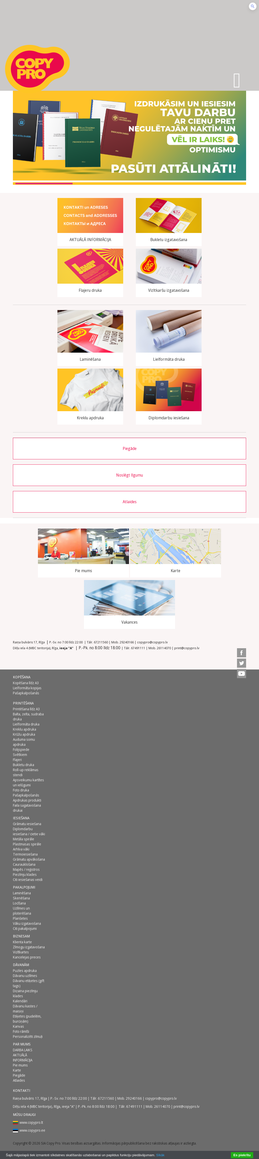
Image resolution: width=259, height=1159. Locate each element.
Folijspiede (21, 749)
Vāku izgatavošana (27, 923)
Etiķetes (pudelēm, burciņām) (27, 1019)
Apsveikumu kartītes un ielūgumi (28, 782)
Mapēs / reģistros (26, 869)
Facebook (241, 652)
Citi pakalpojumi (25, 928)
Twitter (241, 663)
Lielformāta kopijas (27, 687)
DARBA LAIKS (22, 1049)
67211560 (101, 642)
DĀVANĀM (21, 964)
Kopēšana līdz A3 (26, 682)
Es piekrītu (242, 1155)
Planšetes (20, 918)
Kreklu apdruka (24, 729)
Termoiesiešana (25, 854)
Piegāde (130, 448)
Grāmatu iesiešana (27, 823)
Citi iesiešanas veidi (27, 879)
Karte (17, 1070)
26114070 (164, 648)
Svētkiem (20, 754)
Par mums (22, 1044)
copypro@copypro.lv (152, 642)
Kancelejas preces (27, 957)
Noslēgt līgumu (129, 475)
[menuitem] (241, 642)
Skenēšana (21, 898)
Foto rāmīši (21, 1031)
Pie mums (20, 1065)
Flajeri (17, 759)
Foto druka (21, 790)
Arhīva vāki (21, 849)
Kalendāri (20, 1001)
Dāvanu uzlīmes (25, 975)
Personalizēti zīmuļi (27, 1036)
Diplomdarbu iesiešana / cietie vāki (29, 831)
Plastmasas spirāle (27, 844)
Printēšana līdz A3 (26, 709)
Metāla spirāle (23, 839)
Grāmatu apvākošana (29, 859)
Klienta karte (22, 941)
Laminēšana (22, 893)
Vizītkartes (21, 952)
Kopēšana (21, 677)
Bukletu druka (23, 764)
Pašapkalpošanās (26, 693)
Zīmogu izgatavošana (29, 947)
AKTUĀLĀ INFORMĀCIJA (22, 1057)
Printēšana (23, 703)
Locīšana (19, 903)
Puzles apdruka (25, 970)
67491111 (138, 648)
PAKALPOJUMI (24, 887)
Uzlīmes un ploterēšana (22, 911)
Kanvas (18, 1026)
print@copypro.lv (186, 648)
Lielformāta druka (26, 724)
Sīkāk (160, 1155)
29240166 (127, 642)
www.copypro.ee (32, 1130)
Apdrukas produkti (27, 800)
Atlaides (130, 501)
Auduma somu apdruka (24, 742)
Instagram (241, 642)
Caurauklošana (24, 864)
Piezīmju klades (25, 874)
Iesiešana (21, 818)
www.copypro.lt (31, 1122)
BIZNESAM (21, 936)
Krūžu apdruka (24, 734)
